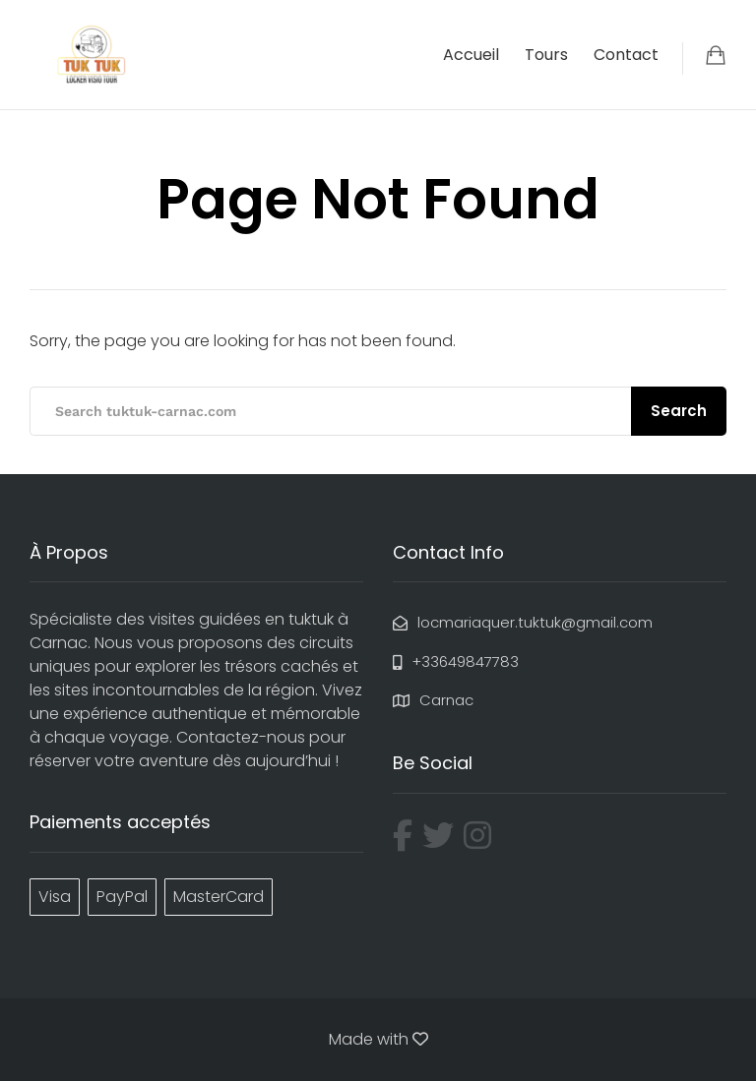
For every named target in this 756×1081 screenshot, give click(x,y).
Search (679, 410)
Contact (626, 54)
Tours (546, 54)
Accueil (471, 54)
